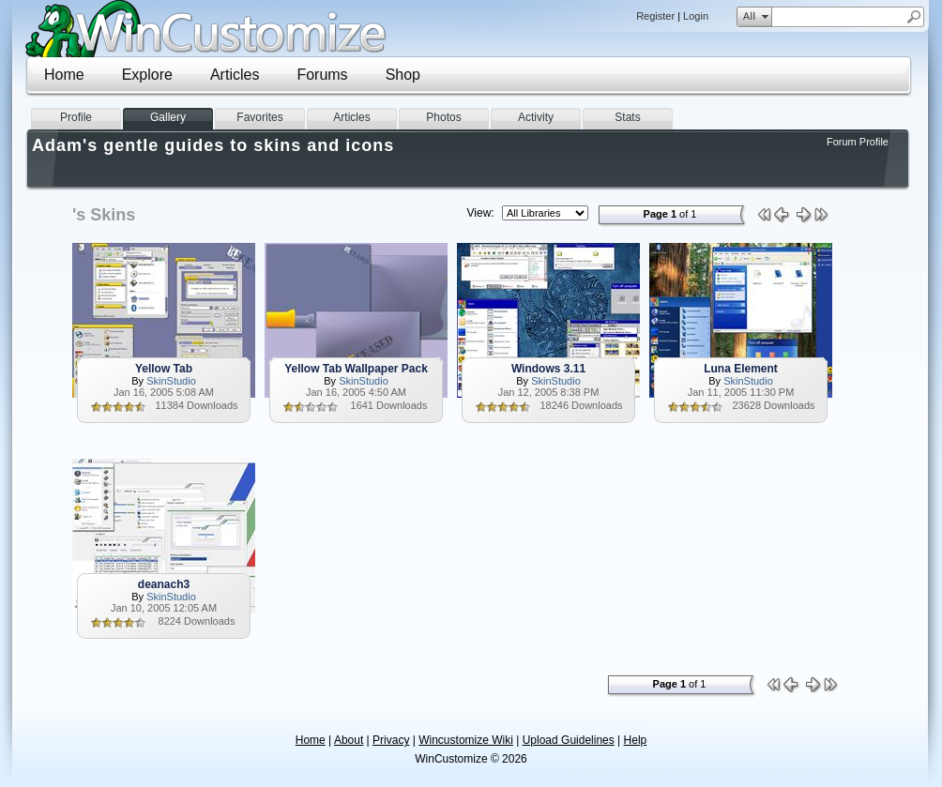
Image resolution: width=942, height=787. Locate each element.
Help (635, 740)
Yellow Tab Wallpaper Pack (356, 368)
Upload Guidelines (569, 740)
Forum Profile (858, 141)
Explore (147, 75)
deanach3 (164, 584)
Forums (321, 75)
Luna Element (741, 368)
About (348, 740)
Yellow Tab (163, 368)
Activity (536, 117)
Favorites (259, 117)
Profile (76, 117)
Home (64, 75)
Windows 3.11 (548, 368)
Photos (443, 117)
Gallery (168, 117)
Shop (403, 75)
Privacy (390, 740)
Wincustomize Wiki (465, 740)
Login (695, 16)
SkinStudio (171, 380)
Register (655, 16)
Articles (234, 75)
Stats (627, 117)
